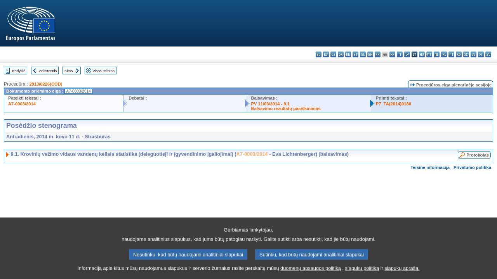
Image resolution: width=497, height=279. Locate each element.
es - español (326, 54)
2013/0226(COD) (45, 84)
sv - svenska (488, 54)
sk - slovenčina (466, 54)
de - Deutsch (348, 54)
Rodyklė (19, 71)
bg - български (318, 54)
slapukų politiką (362, 272)
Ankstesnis (48, 71)
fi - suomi (481, 54)
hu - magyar (422, 54)
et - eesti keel (355, 54)
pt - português (451, 54)
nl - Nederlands (437, 54)
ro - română (459, 54)
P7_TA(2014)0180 (393, 104)
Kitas (68, 71)
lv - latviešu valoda (407, 54)
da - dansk (341, 54)
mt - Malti (429, 54)
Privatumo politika (472, 167)
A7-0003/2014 (22, 104)
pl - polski (444, 54)
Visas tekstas (104, 71)
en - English (370, 54)
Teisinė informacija (430, 167)
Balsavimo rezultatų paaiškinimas (285, 108)
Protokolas (477, 155)
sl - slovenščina (473, 54)
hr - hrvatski (392, 54)
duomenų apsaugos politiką (310, 272)
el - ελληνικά (363, 54)
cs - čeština (333, 54)
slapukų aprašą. (401, 272)
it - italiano (400, 54)
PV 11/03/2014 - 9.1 (270, 104)
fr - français (378, 54)
